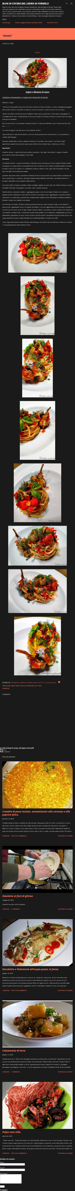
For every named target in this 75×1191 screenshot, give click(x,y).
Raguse (35, 683)
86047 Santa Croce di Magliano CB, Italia (26, 686)
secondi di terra (52, 23)
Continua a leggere (65, 836)
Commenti (6, 752)
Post (4, 750)
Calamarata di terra (13, 1050)
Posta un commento (19, 836)
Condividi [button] (5, 688)
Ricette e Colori (45, 683)
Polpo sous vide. (11, 1132)
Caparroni (14, 683)
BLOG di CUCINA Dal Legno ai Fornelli (25, 3)
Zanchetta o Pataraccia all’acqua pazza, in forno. (30, 969)
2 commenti (15, 909)
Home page (6, 23)
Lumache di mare (25, 683)
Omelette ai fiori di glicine (17, 896)
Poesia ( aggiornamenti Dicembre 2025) (28, 23)
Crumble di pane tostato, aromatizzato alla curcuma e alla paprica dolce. (36, 813)
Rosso (54, 683)
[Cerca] (67, 3)
